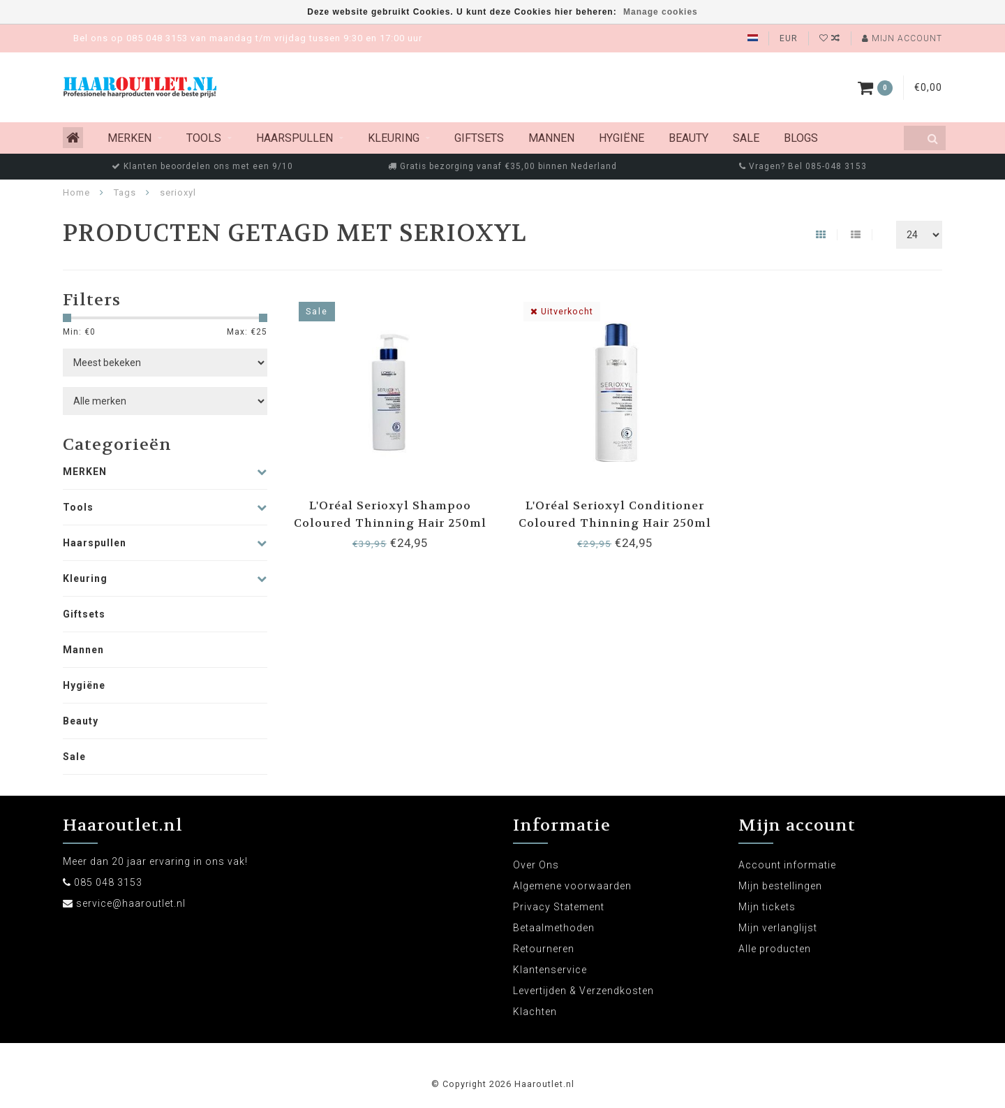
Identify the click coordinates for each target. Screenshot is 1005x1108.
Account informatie (787, 864)
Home (76, 192)
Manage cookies (660, 12)
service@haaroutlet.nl (131, 903)
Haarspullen (294, 138)
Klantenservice (550, 969)
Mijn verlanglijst (777, 927)
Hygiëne (621, 138)
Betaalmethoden (554, 927)
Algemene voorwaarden (572, 885)
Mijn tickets (767, 906)
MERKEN (129, 138)
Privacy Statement (558, 906)
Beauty (688, 138)
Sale (746, 138)
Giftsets (479, 138)
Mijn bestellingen (780, 885)
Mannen (551, 138)
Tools (203, 138)
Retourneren (543, 948)
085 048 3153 (108, 882)
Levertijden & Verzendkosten (583, 990)
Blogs (801, 138)
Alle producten (774, 948)
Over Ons (536, 864)
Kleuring (393, 138)
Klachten (535, 1011)
